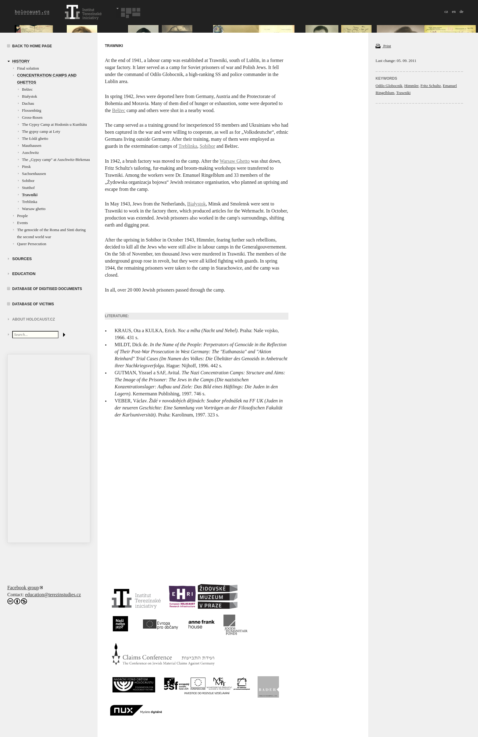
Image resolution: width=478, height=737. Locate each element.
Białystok (29, 96)
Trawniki (29, 194)
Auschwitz (30, 152)
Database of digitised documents (47, 289)
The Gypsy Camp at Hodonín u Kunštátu (54, 124)
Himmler (411, 85)
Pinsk (26, 166)
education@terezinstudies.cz (53, 594)
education (23, 273)
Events (22, 222)
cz (446, 11)
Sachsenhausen (34, 173)
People (22, 215)
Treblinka (29, 201)
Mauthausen (31, 145)
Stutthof (28, 187)
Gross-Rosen (32, 117)
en (453, 11)
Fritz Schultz (430, 85)
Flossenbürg (31, 110)
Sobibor (28, 180)
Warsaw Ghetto (235, 161)
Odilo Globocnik (389, 85)
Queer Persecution (31, 243)
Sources (22, 258)
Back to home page (32, 46)
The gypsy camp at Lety (41, 131)
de (461, 11)
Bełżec (27, 89)
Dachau (28, 103)
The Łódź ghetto (35, 138)
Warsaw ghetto (33, 208)
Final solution (28, 68)
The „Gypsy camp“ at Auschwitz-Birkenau (56, 159)
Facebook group (23, 587)
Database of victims (33, 304)
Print (383, 46)
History (21, 61)
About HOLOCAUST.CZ (33, 319)
